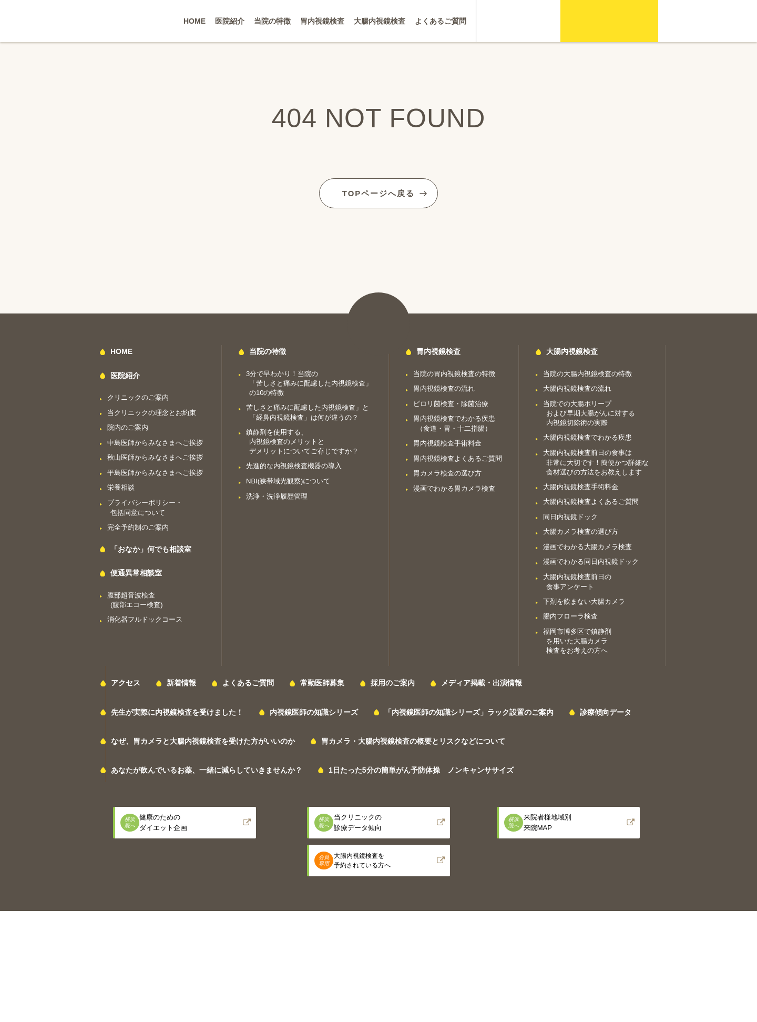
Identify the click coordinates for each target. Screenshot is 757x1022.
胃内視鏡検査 (322, 21)
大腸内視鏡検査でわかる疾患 (587, 435)
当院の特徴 (272, 21)
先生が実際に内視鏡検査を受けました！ (177, 709)
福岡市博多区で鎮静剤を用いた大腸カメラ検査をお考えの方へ (577, 638)
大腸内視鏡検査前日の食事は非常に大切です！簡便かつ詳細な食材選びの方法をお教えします (596, 460)
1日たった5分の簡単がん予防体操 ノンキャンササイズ (421, 768)
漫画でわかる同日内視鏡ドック (591, 559)
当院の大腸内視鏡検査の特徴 (587, 371)
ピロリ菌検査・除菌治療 (450, 401)
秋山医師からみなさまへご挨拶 (155, 455)
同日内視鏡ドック (570, 514)
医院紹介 (229, 21)
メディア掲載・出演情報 (481, 680)
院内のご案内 (127, 425)
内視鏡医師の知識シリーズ (314, 709)
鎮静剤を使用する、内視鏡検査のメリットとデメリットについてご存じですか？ (302, 439)
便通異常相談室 (136, 570)
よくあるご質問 (440, 21)
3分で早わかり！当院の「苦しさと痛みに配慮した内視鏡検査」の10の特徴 (309, 380)
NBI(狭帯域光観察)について (288, 479)
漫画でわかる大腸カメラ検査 (587, 544)
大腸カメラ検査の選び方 (580, 529)
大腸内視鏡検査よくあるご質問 (591, 499)
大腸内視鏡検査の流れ (577, 386)
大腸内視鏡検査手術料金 (580, 484)
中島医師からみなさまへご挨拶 (155, 440)
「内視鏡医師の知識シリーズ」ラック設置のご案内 (469, 709)
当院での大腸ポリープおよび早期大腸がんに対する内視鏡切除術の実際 (589, 410)
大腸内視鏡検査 (379, 21)
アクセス (125, 680)
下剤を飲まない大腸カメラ (584, 599)
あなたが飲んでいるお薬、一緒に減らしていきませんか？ (206, 768)
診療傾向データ (605, 709)
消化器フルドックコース (144, 617)
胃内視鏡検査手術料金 (447, 441)
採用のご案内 (393, 680)
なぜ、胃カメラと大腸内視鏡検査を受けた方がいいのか (203, 738)
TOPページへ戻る (378, 189)
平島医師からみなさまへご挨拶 (155, 470)
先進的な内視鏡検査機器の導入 (294, 464)
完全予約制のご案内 (138, 525)
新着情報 (181, 680)
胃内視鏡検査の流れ (444, 386)
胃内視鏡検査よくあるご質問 (457, 456)
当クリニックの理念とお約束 (151, 410)
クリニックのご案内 (138, 395)
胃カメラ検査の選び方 (447, 471)
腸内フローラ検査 (570, 614)
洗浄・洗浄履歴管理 (277, 494)
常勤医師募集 (322, 680)
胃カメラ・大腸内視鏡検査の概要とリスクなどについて (413, 738)
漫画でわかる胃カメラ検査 (454, 486)
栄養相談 (121, 485)
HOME (194, 21)
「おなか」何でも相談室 (150, 547)
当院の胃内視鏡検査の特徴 (454, 371)
